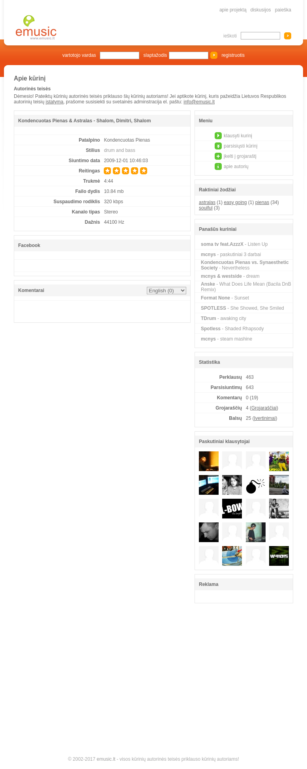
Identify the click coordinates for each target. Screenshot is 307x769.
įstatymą (55, 102)
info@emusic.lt (199, 102)
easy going (235, 202)
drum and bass (119, 150)
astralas (207, 202)
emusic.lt (106, 759)
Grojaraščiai (264, 408)
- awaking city (223, 318)
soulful (206, 208)
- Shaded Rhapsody (232, 328)
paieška (283, 10)
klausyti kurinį (238, 135)
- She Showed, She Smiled (242, 308)
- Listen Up (234, 244)
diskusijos (261, 10)
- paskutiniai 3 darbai (231, 254)
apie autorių (236, 166)
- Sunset (225, 298)
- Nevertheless (245, 265)
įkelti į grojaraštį (240, 156)
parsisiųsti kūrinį (240, 146)
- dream (230, 276)
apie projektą (233, 10)
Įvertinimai (265, 418)
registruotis (233, 55)
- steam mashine (226, 339)
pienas (262, 202)
